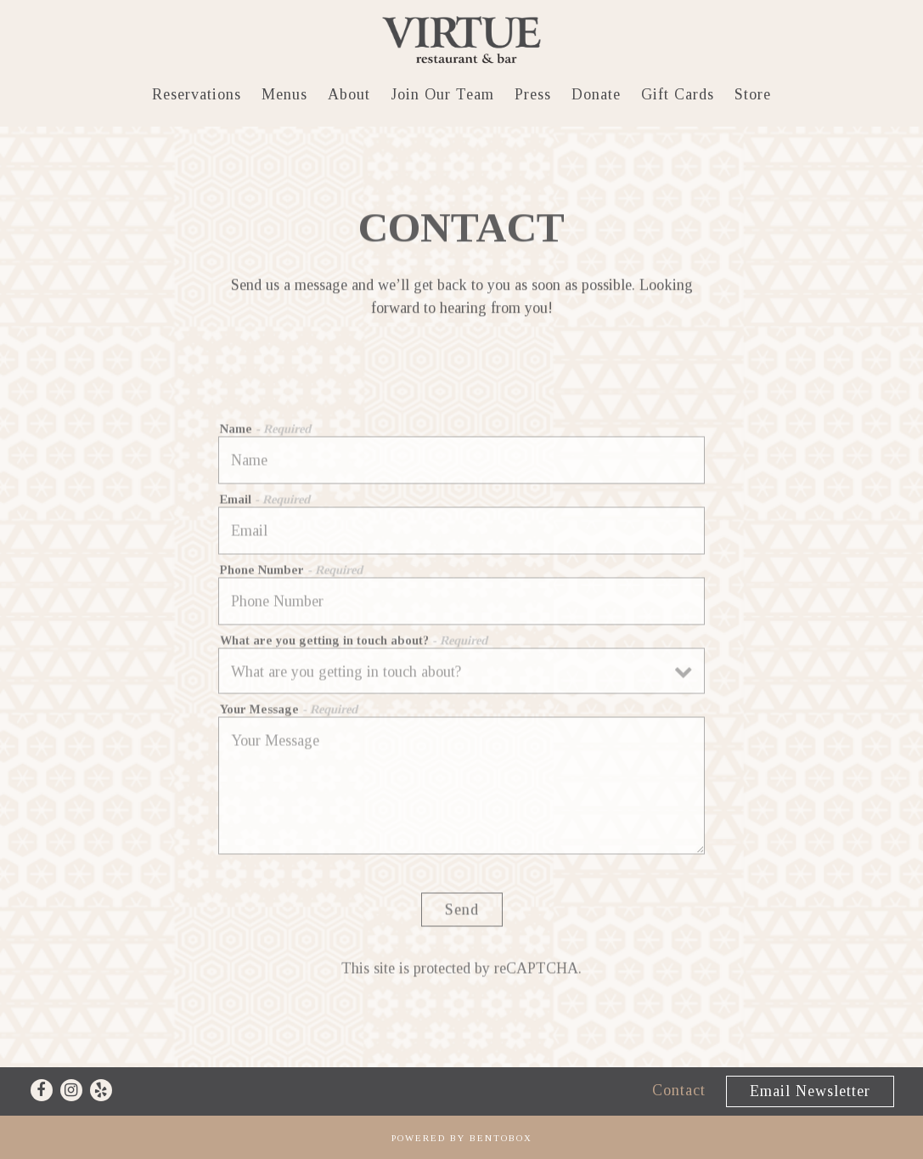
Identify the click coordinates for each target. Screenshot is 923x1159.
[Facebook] (42, 1090)
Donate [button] (596, 94)
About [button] (349, 94)
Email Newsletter (810, 1091)
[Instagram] (71, 1090)
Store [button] (752, 94)
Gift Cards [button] (677, 94)
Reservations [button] (196, 94)
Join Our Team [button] (442, 94)
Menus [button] (284, 94)
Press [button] (533, 94)
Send (462, 912)
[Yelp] (101, 1090)
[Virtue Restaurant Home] (462, 39)
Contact (679, 1090)
